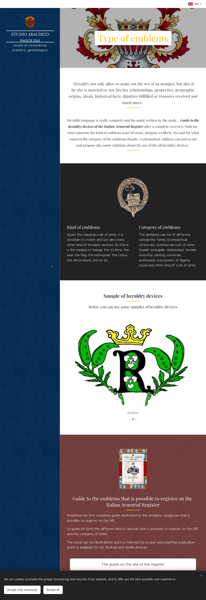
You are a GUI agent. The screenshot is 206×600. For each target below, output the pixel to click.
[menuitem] (30, 254)
